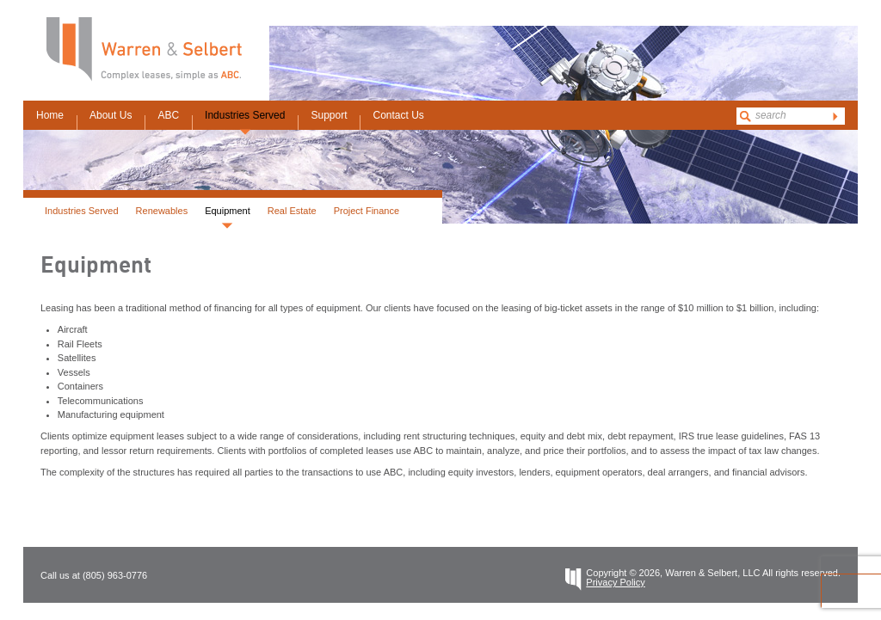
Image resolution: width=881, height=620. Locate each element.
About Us (110, 115)
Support (329, 115)
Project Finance (366, 211)
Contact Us (398, 115)
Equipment (227, 211)
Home (50, 115)
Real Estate (292, 211)
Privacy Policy (615, 582)
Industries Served (245, 115)
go (835, 116)
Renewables (162, 211)
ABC (168, 115)
